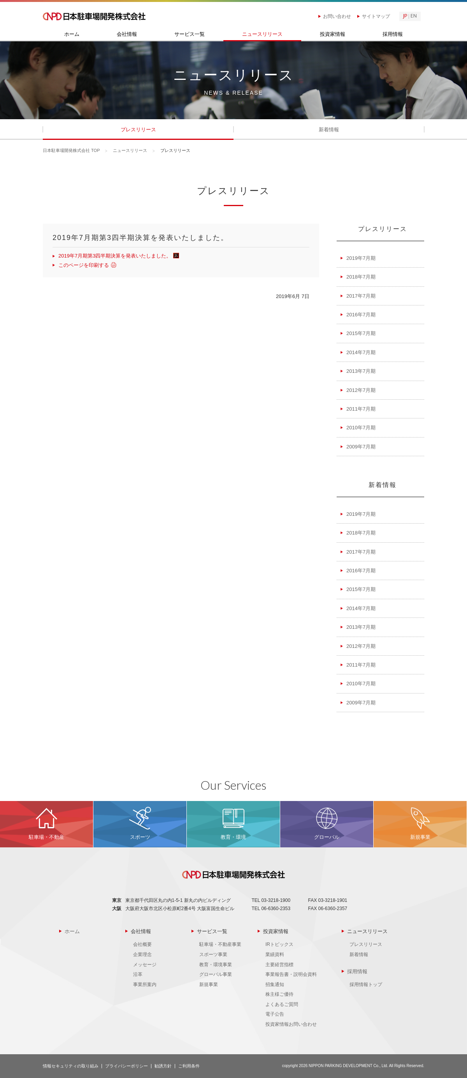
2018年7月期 (361, 277)
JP (405, 16)
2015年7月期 (361, 333)
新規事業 (208, 984)
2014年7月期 (361, 352)
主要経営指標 (279, 964)
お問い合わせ (337, 16)
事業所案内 (144, 984)
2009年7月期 (361, 447)
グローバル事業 (215, 974)
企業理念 (142, 954)
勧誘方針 (163, 1066)
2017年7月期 (361, 296)
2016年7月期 (361, 315)
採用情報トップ (365, 984)
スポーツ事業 (213, 954)
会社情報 (127, 34)
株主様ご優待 (279, 994)
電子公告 (274, 1014)
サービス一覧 (189, 34)
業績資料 (274, 954)
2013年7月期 (361, 371)
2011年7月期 (361, 409)
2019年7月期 (361, 258)
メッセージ (144, 964)
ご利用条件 (189, 1066)
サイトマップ (376, 16)
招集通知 (274, 984)
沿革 (137, 974)
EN (414, 16)
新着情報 (329, 129)
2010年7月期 (361, 427)
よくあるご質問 (281, 1004)
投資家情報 (332, 34)
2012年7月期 (361, 390)
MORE (46, 824)
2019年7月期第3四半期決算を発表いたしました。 (117, 256)
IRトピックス (279, 944)
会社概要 (142, 944)
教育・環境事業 (215, 964)
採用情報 (393, 34)
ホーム (71, 34)
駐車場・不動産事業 (220, 944)
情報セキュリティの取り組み (70, 1066)
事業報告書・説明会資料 (291, 974)
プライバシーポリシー (126, 1066)
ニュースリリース (262, 34)
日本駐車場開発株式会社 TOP (71, 150)
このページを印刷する (86, 265)
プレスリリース (138, 129)
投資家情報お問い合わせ (291, 1024)
